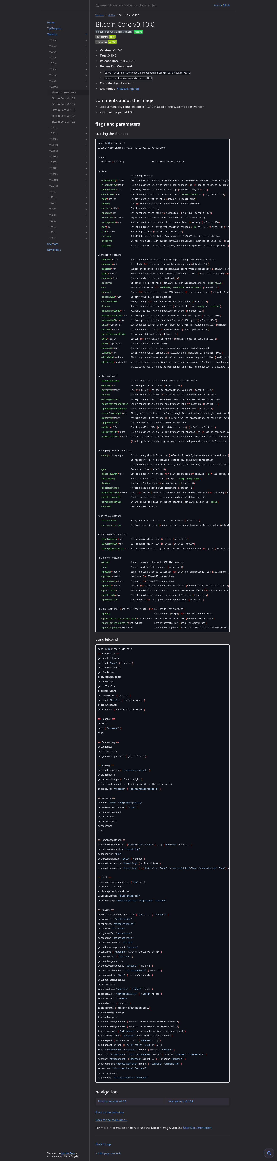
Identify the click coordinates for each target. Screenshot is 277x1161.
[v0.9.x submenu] (86, 81)
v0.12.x (53, 133)
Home (50, 22)
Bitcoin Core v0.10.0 (64, 92)
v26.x (52, 214)
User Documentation (197, 1128)
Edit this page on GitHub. (108, 1153)
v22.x (52, 191)
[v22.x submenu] (86, 191)
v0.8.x (52, 75)
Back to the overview (109, 1112)
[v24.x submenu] (86, 203)
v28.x (52, 226)
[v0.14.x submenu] (86, 145)
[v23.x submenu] (86, 197)
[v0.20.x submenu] (86, 180)
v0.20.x (53, 180)
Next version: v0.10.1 (180, 1101)
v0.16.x (53, 156)
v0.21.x (53, 185)
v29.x (52, 232)
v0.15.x (53, 150)
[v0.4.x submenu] (86, 52)
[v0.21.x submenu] (86, 186)
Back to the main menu (111, 1120)
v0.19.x (53, 174)
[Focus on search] (269, 1153)
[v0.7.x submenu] (86, 69)
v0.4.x (52, 51)
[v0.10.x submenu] (86, 87)
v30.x (52, 238)
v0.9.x (52, 80)
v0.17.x (53, 162)
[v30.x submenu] (86, 238)
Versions (52, 34)
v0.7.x (52, 69)
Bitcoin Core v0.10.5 (63, 121)
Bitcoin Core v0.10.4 (63, 115)
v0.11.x (53, 127)
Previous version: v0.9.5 (112, 1101)
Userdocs (52, 244)
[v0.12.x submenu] (86, 133)
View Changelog (128, 89)
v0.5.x (52, 57)
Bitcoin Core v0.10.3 (63, 110)
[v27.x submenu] (86, 221)
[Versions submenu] (86, 34)
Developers (54, 249)
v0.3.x (52, 46)
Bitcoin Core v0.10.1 (63, 98)
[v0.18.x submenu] (86, 168)
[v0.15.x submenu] (86, 151)
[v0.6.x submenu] (86, 63)
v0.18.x (53, 168)
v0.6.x (52, 63)
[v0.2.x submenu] (86, 40)
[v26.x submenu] (86, 215)
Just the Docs (68, 1153)
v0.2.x (52, 40)
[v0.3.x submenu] (86, 46)
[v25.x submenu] (86, 209)
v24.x (52, 203)
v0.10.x (53, 86)
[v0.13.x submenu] (86, 139)
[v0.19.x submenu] (86, 174)
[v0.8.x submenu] (86, 75)
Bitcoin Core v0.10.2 (63, 104)
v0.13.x (53, 139)
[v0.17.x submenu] (86, 162)
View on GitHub (222, 5)
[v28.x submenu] (86, 226)
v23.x (52, 197)
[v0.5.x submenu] (86, 57)
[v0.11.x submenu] (86, 127)
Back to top (103, 1144)
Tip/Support (54, 28)
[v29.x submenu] (86, 232)
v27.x (52, 220)
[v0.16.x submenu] (86, 156)
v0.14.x (53, 145)
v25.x (52, 209)
